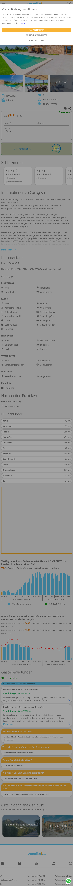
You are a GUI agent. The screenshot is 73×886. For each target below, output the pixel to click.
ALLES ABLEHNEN (36, 40)
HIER (23, 23)
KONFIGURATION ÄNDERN (36, 35)
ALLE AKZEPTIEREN (36, 30)
